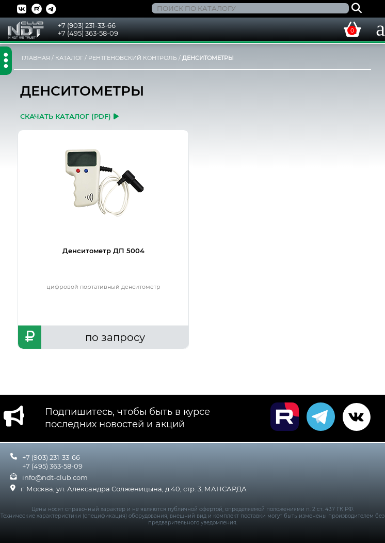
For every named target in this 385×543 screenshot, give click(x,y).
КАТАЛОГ (69, 57)
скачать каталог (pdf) (69, 116)
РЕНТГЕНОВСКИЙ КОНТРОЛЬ (132, 57)
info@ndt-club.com (55, 477)
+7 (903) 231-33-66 (87, 25)
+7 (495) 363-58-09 (88, 33)
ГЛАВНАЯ (36, 57)
